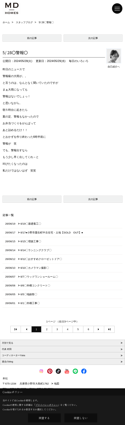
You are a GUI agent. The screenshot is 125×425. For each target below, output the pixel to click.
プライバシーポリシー (46, 404)
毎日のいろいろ (78, 61)
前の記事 (32, 38)
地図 (56, 383)
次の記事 (93, 38)
